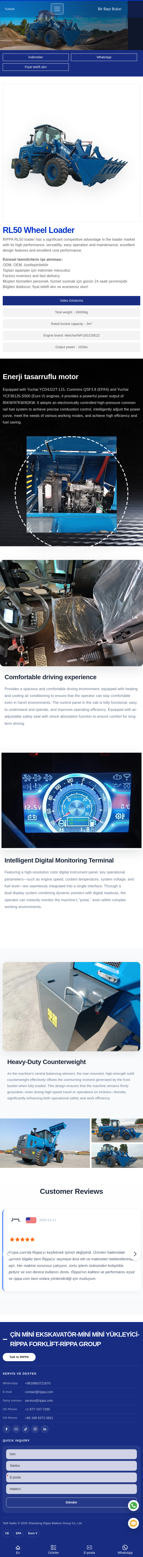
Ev (18, 1548)
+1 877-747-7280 (37, 1409)
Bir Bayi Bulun (109, 9)
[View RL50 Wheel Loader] (71, 1143)
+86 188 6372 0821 (39, 1418)
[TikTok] (26, 1429)
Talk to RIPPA (19, 1357)
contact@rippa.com (39, 1392)
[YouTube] (16, 1429)
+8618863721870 (37, 1383)
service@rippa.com (39, 1400)
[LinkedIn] (45, 1429)
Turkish (10, 9)
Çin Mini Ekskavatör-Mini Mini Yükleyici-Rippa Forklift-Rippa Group (74, 1339)
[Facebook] (6, 1429)
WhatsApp (125, 1548)
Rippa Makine (52, 1523)
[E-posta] (133, 1523)
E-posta (89, 1548)
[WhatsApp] (133, 1505)
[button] (135, 1254)
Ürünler (54, 1548)
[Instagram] (35, 1429)
